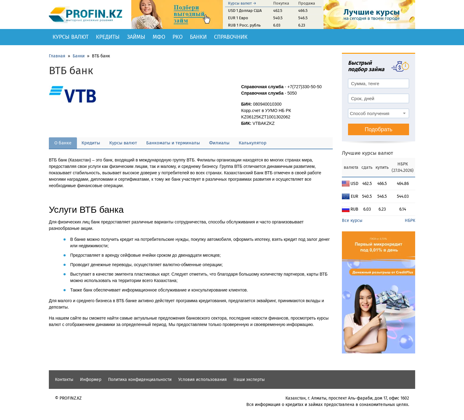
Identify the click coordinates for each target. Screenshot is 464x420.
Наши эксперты (249, 379)
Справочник (231, 37)
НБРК (410, 220)
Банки (198, 37)
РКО (177, 37)
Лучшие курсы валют (367, 153)
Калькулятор (252, 143)
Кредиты (108, 37)
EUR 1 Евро (238, 18)
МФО (159, 37)
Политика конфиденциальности (140, 379)
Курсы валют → (242, 3)
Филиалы (219, 143)
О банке (62, 143)
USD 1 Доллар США (245, 10)
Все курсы (352, 220)
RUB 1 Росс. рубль (244, 25)
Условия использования (202, 379)
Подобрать (379, 129)
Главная (57, 56)
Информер (90, 379)
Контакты (64, 379)
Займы (136, 37)
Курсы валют (71, 37)
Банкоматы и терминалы (173, 143)
